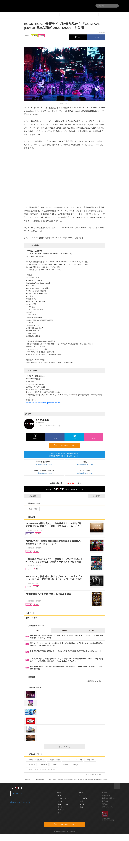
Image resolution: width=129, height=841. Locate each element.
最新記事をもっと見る (95, 681)
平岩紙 (64, 764)
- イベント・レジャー (64, 798)
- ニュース (82, 795)
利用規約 (105, 804)
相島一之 (43, 764)
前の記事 (30, 496)
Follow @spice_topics (44, 464)
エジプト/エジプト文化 (72, 760)
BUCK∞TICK (32, 509)
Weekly (64, 630)
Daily (37, 630)
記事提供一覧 (106, 795)
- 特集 (81, 807)
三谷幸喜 (31, 764)
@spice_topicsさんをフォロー (21, 802)
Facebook (17, 793)
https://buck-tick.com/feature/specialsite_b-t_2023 (43, 403)
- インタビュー (83, 798)
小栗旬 (54, 764)
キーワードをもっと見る (94, 774)
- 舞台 (59, 795)
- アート (59, 807)
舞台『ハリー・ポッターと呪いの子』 (41, 769)
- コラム (81, 804)
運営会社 (105, 792)
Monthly (91, 630)
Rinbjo (74, 764)
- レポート (82, 801)
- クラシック (61, 801)
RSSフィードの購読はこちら (66, 445)
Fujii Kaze (89, 760)
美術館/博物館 (54, 760)
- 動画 (81, 792)
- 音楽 (59, 792)
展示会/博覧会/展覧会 (35, 760)
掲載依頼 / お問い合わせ (109, 798)
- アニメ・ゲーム (62, 804)
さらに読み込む (71, 747)
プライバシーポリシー (109, 807)
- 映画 (59, 813)
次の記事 (98, 496)
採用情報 (105, 801)
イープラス (28, 779)
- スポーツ (60, 810)
